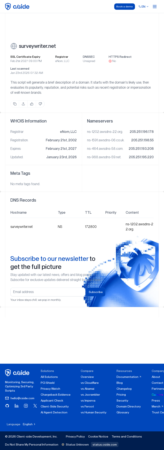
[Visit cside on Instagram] (26, 406)
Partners (158, 388)
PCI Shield (47, 382)
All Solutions (49, 376)
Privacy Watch (50, 388)
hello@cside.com (19, 398)
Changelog (124, 388)
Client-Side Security (55, 406)
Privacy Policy (75, 436)
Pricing (121, 394)
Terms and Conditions (127, 436)
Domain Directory (129, 406)
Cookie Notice (98, 436)
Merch (158, 406)
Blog (120, 382)
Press (156, 400)
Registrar (61, 56)
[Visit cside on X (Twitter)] (35, 406)
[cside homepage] (18, 373)
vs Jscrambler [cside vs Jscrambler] (90, 394)
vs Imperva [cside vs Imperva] (88, 400)
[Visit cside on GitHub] (7, 406)
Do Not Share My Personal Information (31, 444)
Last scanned (19, 68)
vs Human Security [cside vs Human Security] (93, 412)
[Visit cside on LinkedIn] (16, 406)
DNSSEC (89, 56)
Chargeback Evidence (56, 394)
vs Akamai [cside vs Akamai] (87, 388)
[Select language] (143, 7)
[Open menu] (154, 6)
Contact (157, 382)
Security (122, 400)
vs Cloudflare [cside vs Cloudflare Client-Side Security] (90, 382)
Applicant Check (52, 400)
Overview (87, 376)
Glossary (123, 412)
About (156, 376)
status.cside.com (105, 444)
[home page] (18, 6)
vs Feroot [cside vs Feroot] (87, 406)
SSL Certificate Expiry (25, 56)
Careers (157, 394)
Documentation (129, 376)
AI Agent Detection (54, 412)
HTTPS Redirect (120, 56)
